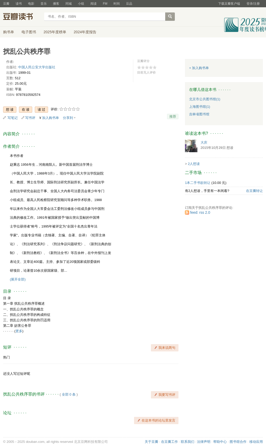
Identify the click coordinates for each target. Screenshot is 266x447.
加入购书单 (50, 118)
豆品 (129, 3)
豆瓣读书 (22, 17)
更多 (19, 331)
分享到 (68, 118)
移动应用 (256, 442)
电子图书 (29, 32)
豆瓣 (6, 3)
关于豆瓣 (151, 442)
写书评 (30, 118)
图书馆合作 (238, 442)
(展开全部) (18, 279)
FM (105, 3)
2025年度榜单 (55, 32)
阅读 (93, 3)
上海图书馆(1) (199, 107)
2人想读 (194, 164)
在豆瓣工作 (169, 442)
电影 (31, 3)
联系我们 (187, 442)
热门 (6, 357)
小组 (81, 3)
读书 (19, 3)
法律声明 (203, 442)
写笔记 (13, 118)
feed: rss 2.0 (200, 212)
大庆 (204, 142)
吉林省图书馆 (199, 114)
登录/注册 (253, 3)
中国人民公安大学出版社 (36, 67)
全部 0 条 (69, 394)
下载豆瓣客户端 (229, 3)
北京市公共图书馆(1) (204, 99)
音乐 (44, 3)
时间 (117, 3)
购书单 (8, 32)
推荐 (172, 116)
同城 (68, 3)
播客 (56, 3)
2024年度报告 (85, 32)
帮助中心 (220, 442)
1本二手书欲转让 (197, 183)
